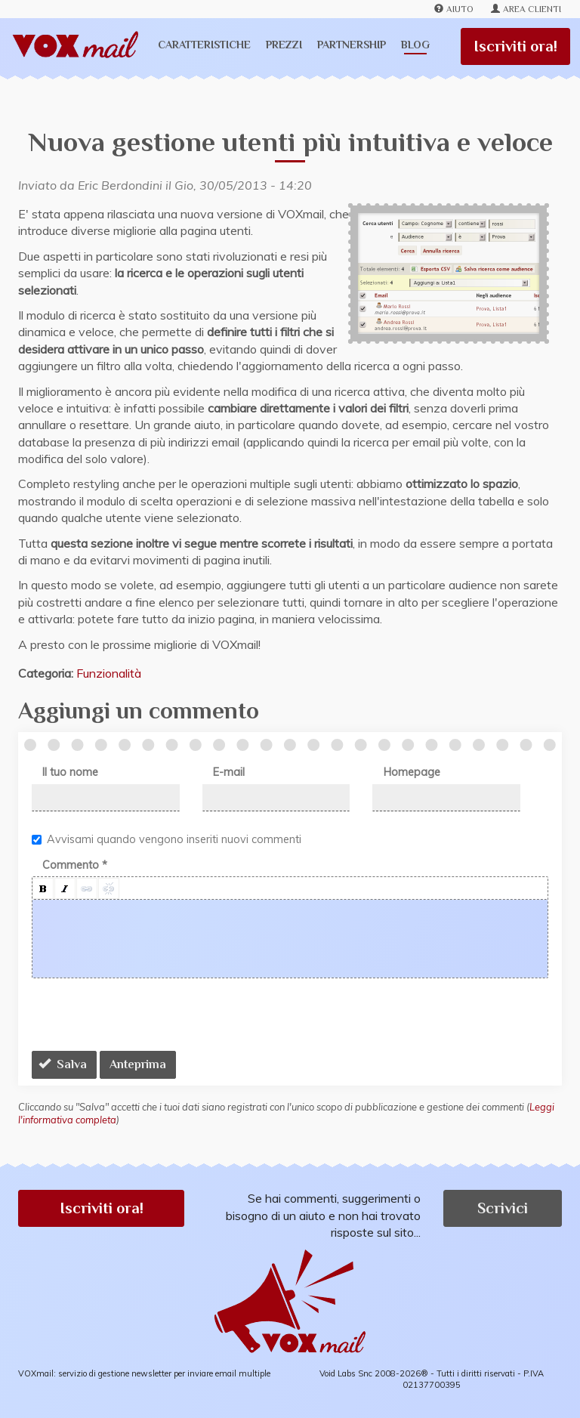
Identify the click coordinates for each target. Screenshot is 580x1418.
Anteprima (138, 1064)
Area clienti (526, 9)
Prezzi (284, 45)
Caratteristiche (204, 45)
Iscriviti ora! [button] (101, 1208)
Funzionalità (108, 673)
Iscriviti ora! (515, 46)
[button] (43, 888)
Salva (63, 1064)
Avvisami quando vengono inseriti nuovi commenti (166, 839)
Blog (415, 45)
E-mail (229, 772)
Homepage (412, 772)
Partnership (351, 45)
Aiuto (454, 9)
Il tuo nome (70, 772)
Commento (74, 865)
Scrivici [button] (502, 1208)
